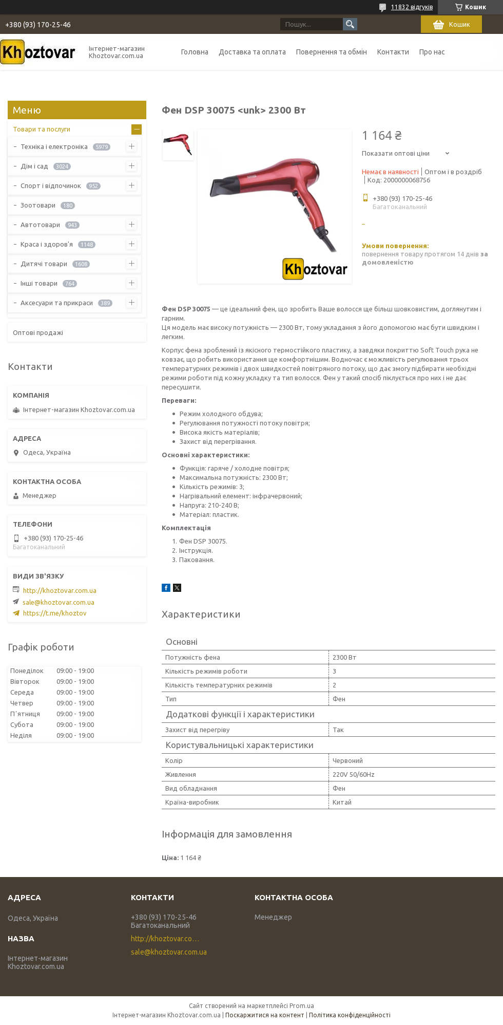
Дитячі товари (44, 263)
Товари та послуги (41, 129)
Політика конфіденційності (350, 1015)
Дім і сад (34, 166)
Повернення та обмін (331, 52)
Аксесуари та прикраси (57, 302)
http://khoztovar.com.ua (59, 590)
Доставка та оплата (252, 52)
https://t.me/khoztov (55, 613)
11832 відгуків (412, 7)
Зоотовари (38, 205)
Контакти (393, 52)
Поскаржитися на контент (264, 1015)
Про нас (432, 52)
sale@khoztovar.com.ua (58, 602)
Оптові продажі (38, 332)
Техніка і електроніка (54, 146)
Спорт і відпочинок (51, 185)
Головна (194, 52)
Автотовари (40, 224)
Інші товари (39, 283)
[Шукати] (350, 24)
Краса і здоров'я (47, 244)
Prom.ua (301, 1005)
